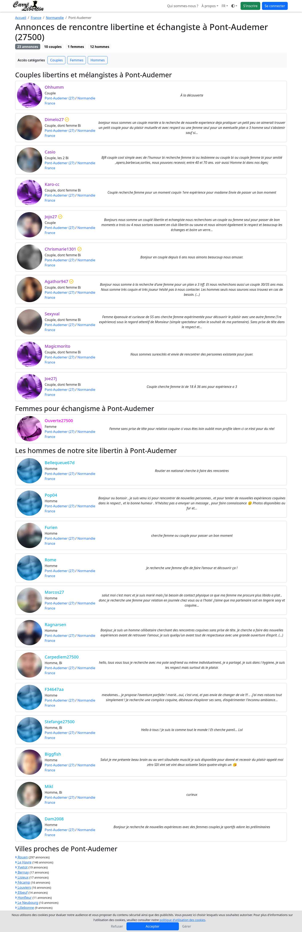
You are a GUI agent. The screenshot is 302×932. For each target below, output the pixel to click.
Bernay (22, 872)
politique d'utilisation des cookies (182, 920)
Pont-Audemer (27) (59, 98)
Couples (56, 60)
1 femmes (76, 46)
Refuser (117, 926)
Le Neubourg (26, 902)
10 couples (53, 46)
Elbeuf (21, 892)
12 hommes (99, 46)
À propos (209, 6)
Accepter (153, 926)
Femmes (76, 60)
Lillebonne (24, 907)
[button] (225, 6)
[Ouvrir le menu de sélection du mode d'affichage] (234, 6)
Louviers (23, 887)
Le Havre (23, 862)
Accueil (20, 17)
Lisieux (22, 877)
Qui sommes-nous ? (182, 6)
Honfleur (23, 897)
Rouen (21, 857)
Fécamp (22, 882)
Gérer (186, 926)
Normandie (55, 17)
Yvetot (21, 867)
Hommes (97, 60)
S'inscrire (250, 6)
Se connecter (275, 6)
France (36, 17)
